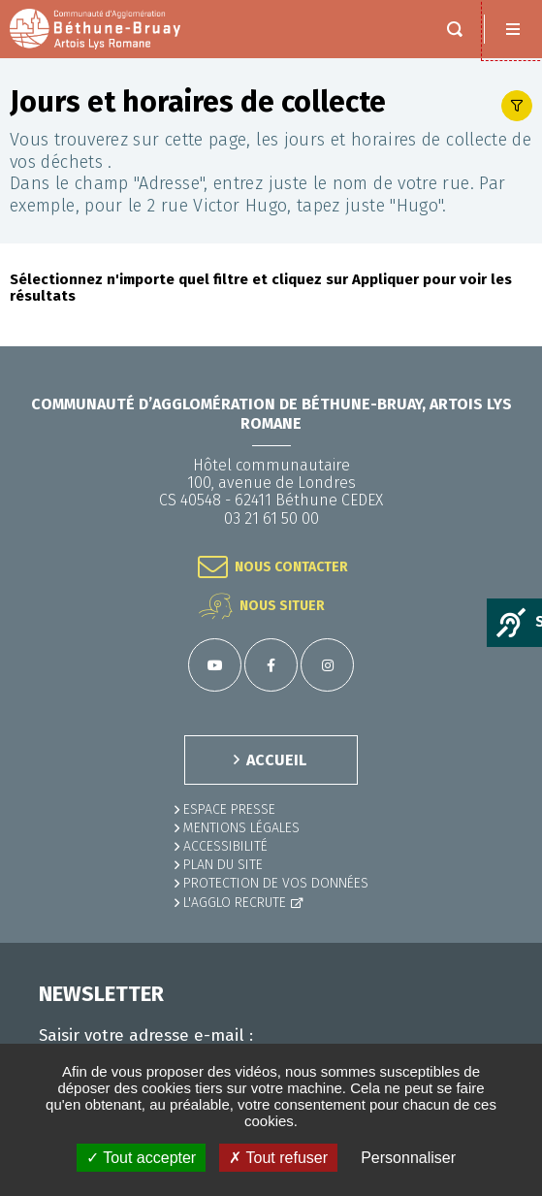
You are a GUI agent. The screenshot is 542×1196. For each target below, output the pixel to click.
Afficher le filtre (516, 105)
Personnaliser (408, 1157)
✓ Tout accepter (141, 1157)
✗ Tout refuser (278, 1157)
